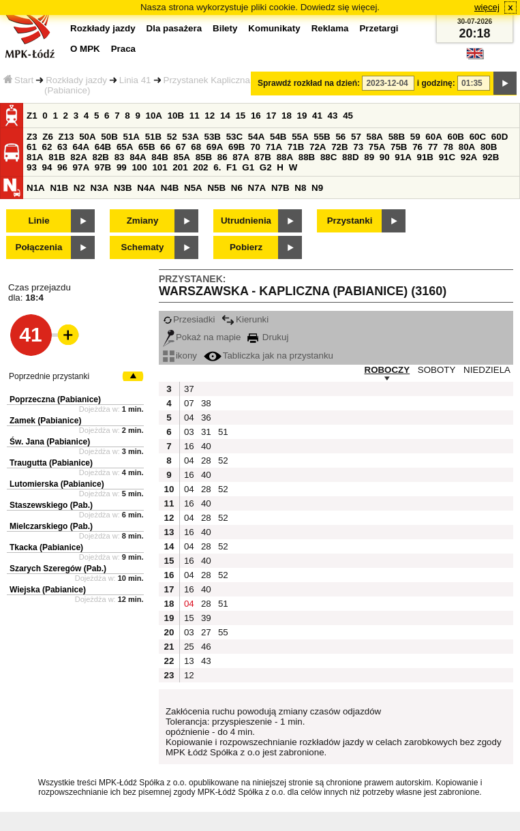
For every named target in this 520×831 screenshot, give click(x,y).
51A (131, 137)
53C (234, 137)
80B (488, 147)
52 (172, 137)
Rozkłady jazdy (76, 80)
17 (271, 115)
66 (165, 147)
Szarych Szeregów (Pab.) (58, 568)
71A (274, 147)
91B (424, 157)
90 (385, 157)
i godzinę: (436, 83)
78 (448, 147)
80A (467, 147)
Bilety (225, 28)
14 (225, 115)
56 (340, 137)
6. (217, 167)
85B (204, 157)
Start (18, 80)
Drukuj (267, 337)
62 (47, 147)
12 (209, 115)
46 (206, 646)
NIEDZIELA (486, 370)
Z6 (47, 137)
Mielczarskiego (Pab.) (51, 526)
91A (403, 157)
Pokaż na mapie (202, 337)
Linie (38, 220)
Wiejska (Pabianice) (48, 589)
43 (333, 115)
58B (396, 137)
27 (206, 632)
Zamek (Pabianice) (45, 420)
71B (296, 147)
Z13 (66, 137)
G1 (248, 167)
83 (119, 157)
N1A (36, 188)
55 (223, 632)
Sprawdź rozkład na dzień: (309, 83)
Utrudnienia (246, 220)
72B (339, 147)
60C (478, 137)
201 (179, 167)
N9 (317, 188)
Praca (123, 49)
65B (146, 147)
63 (62, 147)
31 (206, 432)
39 (206, 618)
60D (499, 137)
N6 (237, 188)
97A (81, 167)
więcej (487, 7)
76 (417, 147)
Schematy (142, 247)
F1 (231, 167)
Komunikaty (274, 28)
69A (215, 147)
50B (109, 137)
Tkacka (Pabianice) (46, 547)
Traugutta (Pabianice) (51, 463)
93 (32, 167)
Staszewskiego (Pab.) (51, 505)
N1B (59, 188)
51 (223, 432)
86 (222, 157)
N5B (216, 188)
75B (399, 147)
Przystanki (350, 220)
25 (189, 646)
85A (181, 157)
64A (81, 147)
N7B (280, 188)
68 (196, 147)
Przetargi (378, 28)
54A (256, 137)
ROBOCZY (387, 370)
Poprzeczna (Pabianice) (55, 399)
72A (317, 147)
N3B (123, 188)
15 (240, 115)
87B (262, 157)
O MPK (85, 49)
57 (356, 137)
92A (469, 157)
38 (206, 403)
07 (189, 403)
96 (62, 167)
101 (159, 167)
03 (189, 432)
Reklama (330, 28)
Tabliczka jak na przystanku (268, 355)
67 (181, 147)
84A (137, 157)
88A (285, 157)
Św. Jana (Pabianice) (50, 442)
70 (255, 147)
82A (78, 157)
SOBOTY (437, 370)
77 (433, 147)
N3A (100, 188)
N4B (170, 188)
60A (433, 137)
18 (286, 115)
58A (375, 137)
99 (122, 167)
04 (189, 417)
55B (321, 137)
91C (447, 157)
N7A (257, 188)
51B (153, 137)
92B (491, 157)
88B (307, 157)
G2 (266, 167)
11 (194, 115)
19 (302, 115)
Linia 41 (135, 80)
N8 (300, 188)
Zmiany (143, 220)
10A (154, 115)
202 (200, 167)
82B (100, 157)
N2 (79, 188)
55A (300, 137)
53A (190, 137)
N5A (193, 188)
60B (456, 137)
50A (87, 137)
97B (103, 167)
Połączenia (39, 247)
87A (240, 157)
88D (350, 157)
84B (159, 157)
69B (236, 147)
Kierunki (245, 319)
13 (189, 661)
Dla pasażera (174, 28)
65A (125, 147)
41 (317, 115)
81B (56, 157)
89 (369, 157)
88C (328, 157)
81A (35, 157)
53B (212, 137)
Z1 (32, 115)
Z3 (32, 137)
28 (206, 460)
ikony (180, 355)
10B (176, 115)
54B (278, 137)
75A (377, 147)
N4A (146, 188)
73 (358, 147)
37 (189, 389)
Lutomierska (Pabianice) (57, 484)
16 (256, 115)
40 (206, 446)
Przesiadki (189, 319)
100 (139, 167)
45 (348, 115)
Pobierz (246, 247)
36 (206, 417)
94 (47, 167)
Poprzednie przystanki (49, 376)
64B (103, 147)
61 (32, 147)
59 (415, 137)
